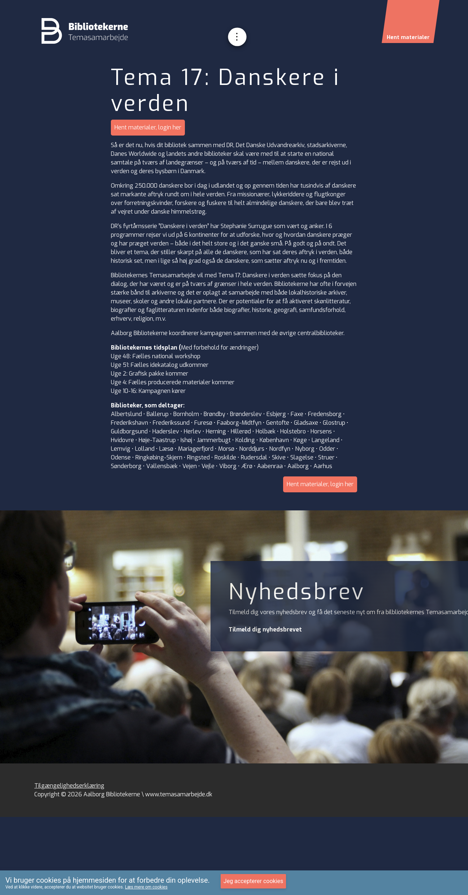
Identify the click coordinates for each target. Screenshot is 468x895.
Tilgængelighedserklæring (69, 785)
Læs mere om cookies (146, 887)
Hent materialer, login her (147, 127)
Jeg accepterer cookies (253, 881)
